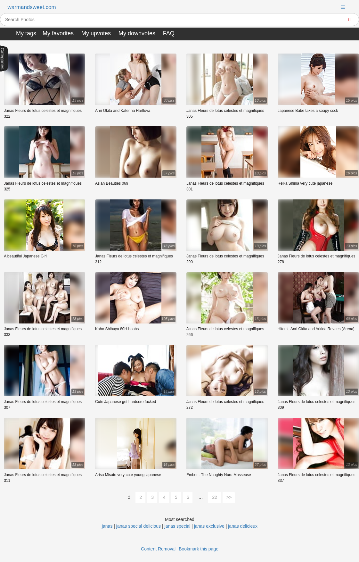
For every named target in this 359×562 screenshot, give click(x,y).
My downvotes (136, 33)
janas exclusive (209, 526)
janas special (178, 526)
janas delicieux (242, 526)
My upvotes (96, 33)
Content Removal (158, 548)
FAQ (169, 33)
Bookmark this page (198, 548)
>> (229, 497)
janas (108, 526)
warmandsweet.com (31, 7)
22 (214, 497)
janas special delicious (138, 526)
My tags (26, 33)
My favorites (58, 33)
